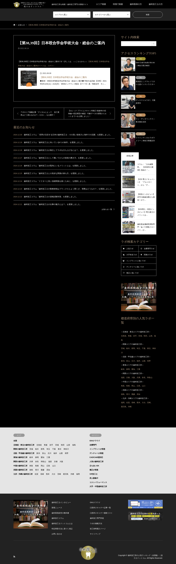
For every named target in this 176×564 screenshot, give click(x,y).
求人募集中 (94, 469)
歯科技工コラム (58, 509)
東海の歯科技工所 (20, 448)
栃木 (37, 440)
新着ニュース (57, 499)
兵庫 (31, 453)
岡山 (42, 457)
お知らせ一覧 (107, 209)
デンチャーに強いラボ (135, 258)
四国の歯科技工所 (20, 461)
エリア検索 (101, 4)
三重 (48, 448)
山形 (68, 436)
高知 (48, 461)
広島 (48, 457)
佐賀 (36, 465)
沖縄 (72, 465)
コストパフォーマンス (98, 473)
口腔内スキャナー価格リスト (101, 504)
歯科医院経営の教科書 (60, 504)
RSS (14, 548)
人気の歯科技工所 (96, 453)
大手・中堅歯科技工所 (98, 477)
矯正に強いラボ (132, 264)
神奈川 (66, 440)
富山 (44, 444)
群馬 (42, 440)
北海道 (39, 436)
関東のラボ (148, 246)
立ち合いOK (94, 457)
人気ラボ (129, 240)
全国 (15, 432)
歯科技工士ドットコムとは (62, 515)
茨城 (31, 440)
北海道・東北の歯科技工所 (23, 436)
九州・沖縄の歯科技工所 (23, 465)
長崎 (42, 465)
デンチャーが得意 (96, 444)
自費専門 (93, 436)
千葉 (54, 440)
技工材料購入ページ (98, 520)
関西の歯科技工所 (20, 453)
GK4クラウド (95, 432)
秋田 (62, 436)
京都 (55, 453)
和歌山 (43, 453)
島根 (37, 457)
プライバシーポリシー (72, 557)
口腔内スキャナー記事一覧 (100, 499)
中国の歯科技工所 (20, 457)
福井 (55, 444)
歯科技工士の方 (156, 4)
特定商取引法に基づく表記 (62, 520)
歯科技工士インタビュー (61, 493)
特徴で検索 (118, 4)
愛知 (42, 448)
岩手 (51, 436)
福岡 (78, 465)
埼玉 (48, 440)
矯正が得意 (94, 461)
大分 (53, 465)
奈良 (37, 453)
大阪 (61, 453)
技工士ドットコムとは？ (93, 557)
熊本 (48, 465)
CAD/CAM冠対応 (96, 448)
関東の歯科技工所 (20, 440)
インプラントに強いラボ (136, 252)
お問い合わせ (57, 525)
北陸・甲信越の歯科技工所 (23, 444)
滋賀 (50, 453)
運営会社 (109, 557)
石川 (49, 444)
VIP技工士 (94, 465)
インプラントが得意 (97, 440)
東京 (59, 440)
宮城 (57, 436)
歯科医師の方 (136, 4)
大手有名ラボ (131, 246)
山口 (54, 457)
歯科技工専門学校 (97, 509)
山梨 (61, 444)
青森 (45, 436)
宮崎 (59, 465)
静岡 (37, 448)
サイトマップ (95, 525)
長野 (66, 444)
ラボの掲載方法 (96, 515)
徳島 (31, 461)
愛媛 (42, 461)
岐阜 (31, 448)
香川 (37, 461)
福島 (74, 436)
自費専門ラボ (149, 240)
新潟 (38, 444)
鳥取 (31, 457)
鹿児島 (65, 465)
